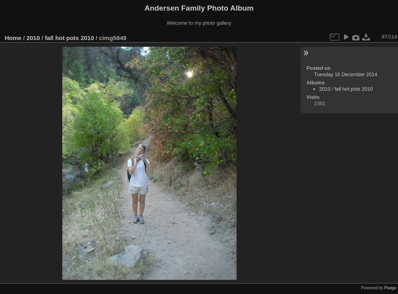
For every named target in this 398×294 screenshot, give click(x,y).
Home (13, 38)
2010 (33, 38)
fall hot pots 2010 (69, 38)
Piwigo (390, 287)
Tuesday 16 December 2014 (345, 74)
